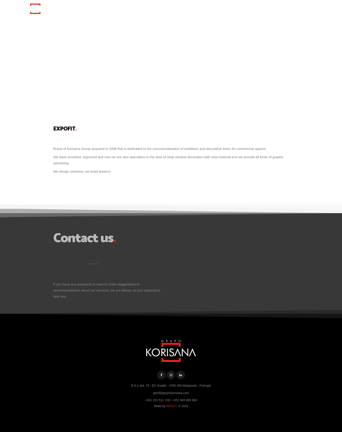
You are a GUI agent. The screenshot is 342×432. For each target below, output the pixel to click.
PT (277, 8)
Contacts (261, 8)
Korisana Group (216, 8)
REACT (171, 406)
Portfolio (241, 8)
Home (193, 8)
